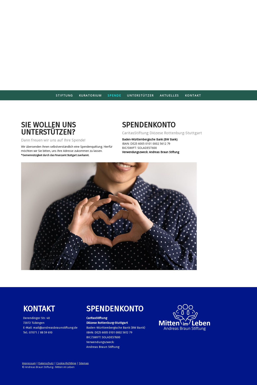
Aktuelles (169, 95)
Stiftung (64, 95)
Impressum (29, 363)
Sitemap (84, 363)
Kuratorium (90, 95)
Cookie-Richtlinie (66, 363)
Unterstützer (140, 95)
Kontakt (193, 95)
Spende (114, 95)
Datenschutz (46, 363)
